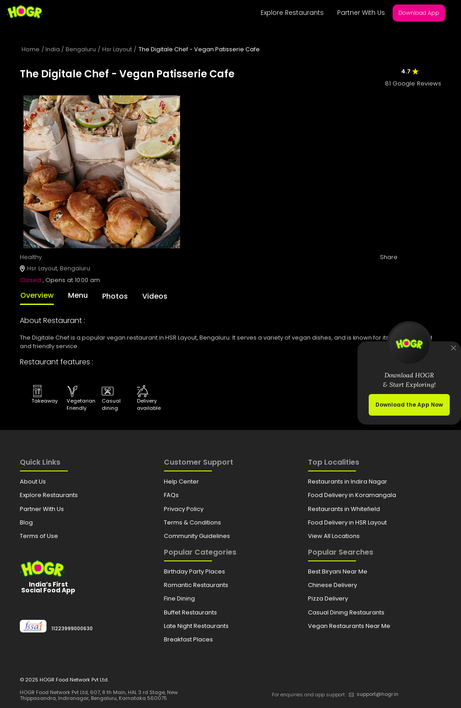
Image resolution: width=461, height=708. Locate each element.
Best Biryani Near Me (337, 571)
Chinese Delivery (332, 585)
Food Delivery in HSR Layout (347, 522)
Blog (26, 522)
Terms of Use (39, 536)
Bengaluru (81, 49)
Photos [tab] (115, 296)
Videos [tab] (154, 296)
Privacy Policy (183, 509)
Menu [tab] (78, 295)
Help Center (181, 481)
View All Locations (334, 536)
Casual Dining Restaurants (346, 612)
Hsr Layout (117, 49)
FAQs (171, 495)
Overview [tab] (37, 295)
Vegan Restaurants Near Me (349, 626)
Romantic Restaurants (196, 585)
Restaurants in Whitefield (344, 509)
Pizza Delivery (328, 598)
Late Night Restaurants (196, 626)
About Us (33, 481)
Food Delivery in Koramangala (352, 495)
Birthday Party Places (194, 571)
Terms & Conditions (192, 522)
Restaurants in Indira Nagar (347, 481)
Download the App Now (409, 404)
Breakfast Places (188, 639)
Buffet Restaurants (190, 612)
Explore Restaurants (292, 12)
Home (31, 49)
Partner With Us (361, 12)
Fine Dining (179, 598)
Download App (418, 13)
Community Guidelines (197, 536)
